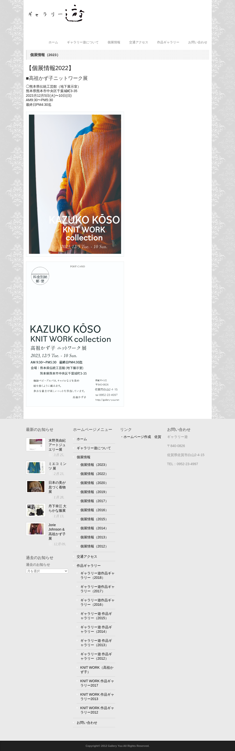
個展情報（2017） (94, 501)
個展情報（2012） (94, 546)
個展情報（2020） (94, 483)
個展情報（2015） (94, 519)
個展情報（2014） (94, 528)
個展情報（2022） (94, 474)
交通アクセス (138, 42)
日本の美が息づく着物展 (57, 487)
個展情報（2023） (94, 465)
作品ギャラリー (168, 42)
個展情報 (114, 42)
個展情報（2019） (94, 492)
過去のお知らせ (38, 565)
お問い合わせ (197, 42)
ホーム (53, 42)
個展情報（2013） (94, 537)
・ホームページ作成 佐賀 (140, 437)
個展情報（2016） (94, 510)
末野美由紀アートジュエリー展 (57, 444)
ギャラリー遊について (83, 42)
